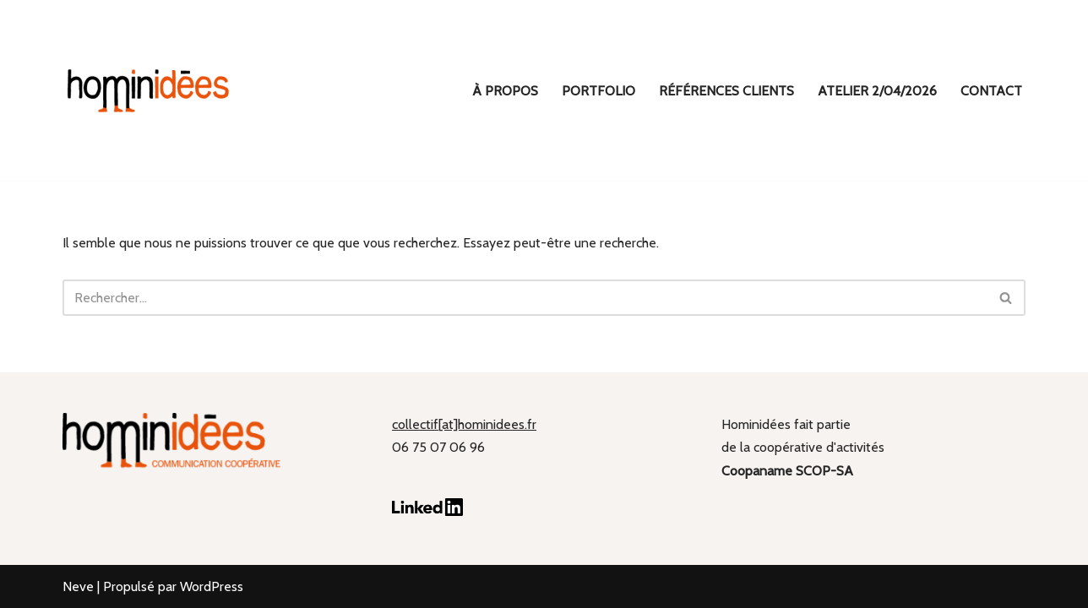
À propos (505, 91)
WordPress (211, 586)
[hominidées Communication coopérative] (147, 90)
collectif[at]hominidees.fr (464, 424)
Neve (78, 586)
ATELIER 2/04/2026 (877, 91)
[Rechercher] (525, 298)
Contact (991, 91)
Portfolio (598, 91)
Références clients (726, 91)
